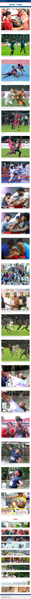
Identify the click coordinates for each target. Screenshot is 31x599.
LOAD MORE (15, 519)
